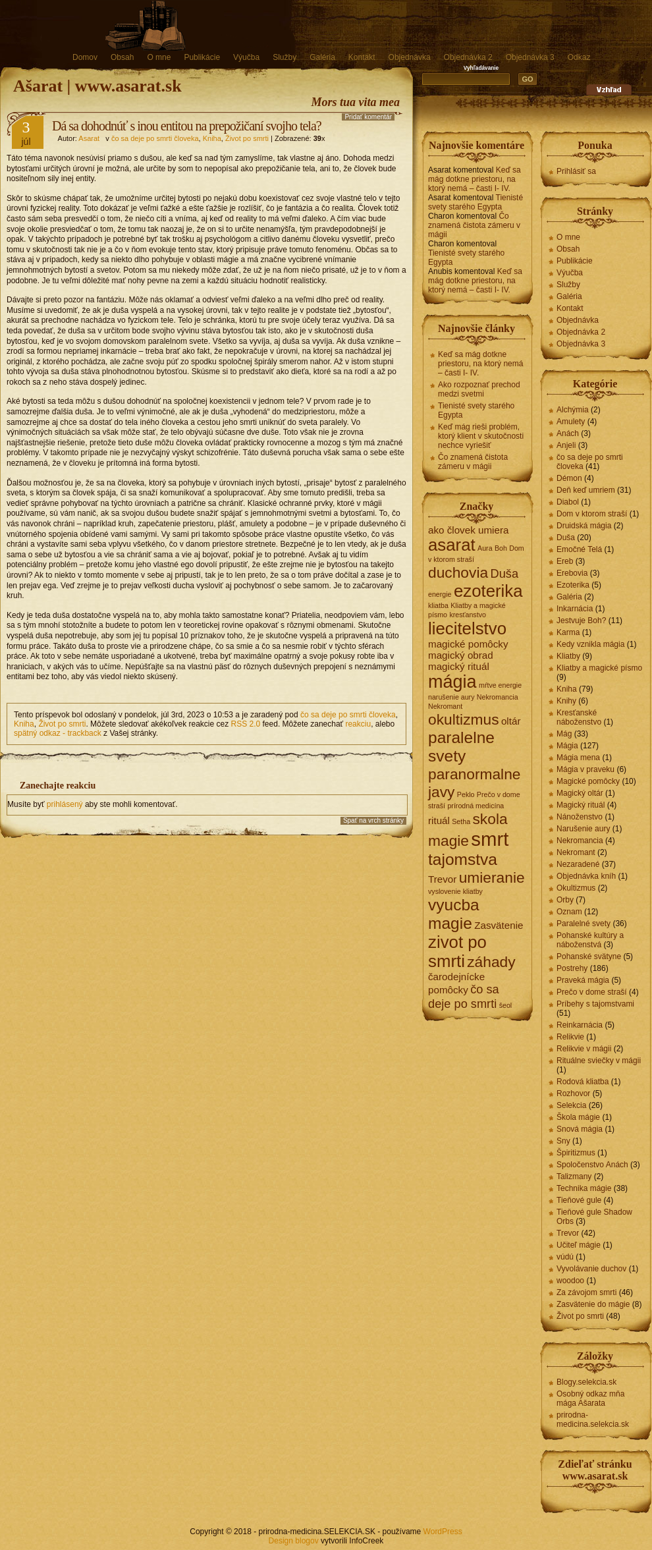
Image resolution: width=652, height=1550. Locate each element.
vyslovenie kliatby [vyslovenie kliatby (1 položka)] (455, 891)
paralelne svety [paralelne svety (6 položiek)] (461, 747)
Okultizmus (576, 888)
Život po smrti (247, 138)
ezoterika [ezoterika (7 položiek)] (488, 591)
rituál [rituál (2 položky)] (439, 820)
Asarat (88, 138)
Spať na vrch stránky (373, 820)
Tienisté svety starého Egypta (475, 202)
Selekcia (571, 1105)
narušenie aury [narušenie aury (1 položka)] (451, 697)
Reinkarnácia (580, 1025)
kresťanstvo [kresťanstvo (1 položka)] (467, 615)
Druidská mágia (584, 525)
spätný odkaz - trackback (57, 733)
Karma (568, 632)
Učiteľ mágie (579, 1245)
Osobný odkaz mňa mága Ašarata (590, 1398)
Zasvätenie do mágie (593, 1304)
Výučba (246, 57)
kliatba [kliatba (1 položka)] (438, 605)
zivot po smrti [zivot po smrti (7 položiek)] (457, 951)
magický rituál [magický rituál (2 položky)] (458, 666)
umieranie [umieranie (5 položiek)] (492, 877)
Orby (565, 899)
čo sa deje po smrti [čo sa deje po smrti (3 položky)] (463, 996)
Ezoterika (573, 585)
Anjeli (566, 445)
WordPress (442, 1531)
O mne (159, 57)
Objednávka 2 (468, 57)
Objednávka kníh (586, 876)
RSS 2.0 (246, 724)
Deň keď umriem (586, 490)
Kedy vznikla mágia (590, 644)
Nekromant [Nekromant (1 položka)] (445, 706)
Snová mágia (580, 1129)
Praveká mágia (583, 980)
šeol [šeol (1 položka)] (505, 1005)
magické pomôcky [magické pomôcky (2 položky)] (468, 644)
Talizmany (574, 1176)
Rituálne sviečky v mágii (599, 1060)
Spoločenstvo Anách (592, 1164)
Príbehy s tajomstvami (595, 1004)
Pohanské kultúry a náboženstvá (590, 940)
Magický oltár (580, 793)
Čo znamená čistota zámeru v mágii (474, 225)
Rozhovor (573, 1093)
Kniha (212, 138)
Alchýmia (573, 409)
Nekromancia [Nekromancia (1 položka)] (497, 697)
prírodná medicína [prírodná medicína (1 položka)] (475, 806)
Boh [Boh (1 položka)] (501, 548)
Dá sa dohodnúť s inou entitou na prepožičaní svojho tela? (186, 126)
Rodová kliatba (583, 1081)
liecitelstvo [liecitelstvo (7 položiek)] (467, 628)
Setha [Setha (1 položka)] (461, 821)
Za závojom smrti (586, 1292)
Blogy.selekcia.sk (586, 1382)
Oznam (569, 911)
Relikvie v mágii (584, 1048)
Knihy (566, 701)
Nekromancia (580, 840)
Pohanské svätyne (589, 956)
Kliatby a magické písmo (599, 668)
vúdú (565, 1256)
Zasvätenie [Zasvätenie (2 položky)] (498, 925)
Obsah (122, 57)
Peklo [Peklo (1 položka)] (466, 794)
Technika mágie (584, 1188)
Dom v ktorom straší (592, 513)
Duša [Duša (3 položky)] (504, 573)
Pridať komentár (368, 117)
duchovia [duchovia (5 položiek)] (458, 572)
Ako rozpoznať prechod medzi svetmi (479, 389)
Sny (563, 1141)
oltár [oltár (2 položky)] (511, 721)
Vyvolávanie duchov (591, 1268)
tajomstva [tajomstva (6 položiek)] (462, 859)
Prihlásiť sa (576, 171)
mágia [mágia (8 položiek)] (452, 682)
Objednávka (410, 57)
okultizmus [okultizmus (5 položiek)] (463, 719)
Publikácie (202, 57)
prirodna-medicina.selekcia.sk (593, 1419)
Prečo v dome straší (592, 992)
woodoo (570, 1280)
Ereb (565, 561)
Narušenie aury (583, 828)
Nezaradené (578, 864)
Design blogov (294, 1540)
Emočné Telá (579, 549)
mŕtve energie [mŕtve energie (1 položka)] (500, 685)
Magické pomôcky (588, 781)
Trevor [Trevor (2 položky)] (442, 879)
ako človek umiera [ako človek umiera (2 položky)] (468, 530)
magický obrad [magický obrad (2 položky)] (460, 655)
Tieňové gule (579, 1200)
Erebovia (572, 573)
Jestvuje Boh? (581, 620)
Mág (564, 733)
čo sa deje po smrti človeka (155, 138)
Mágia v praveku (585, 769)
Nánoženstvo (580, 816)
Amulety (571, 421)
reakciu (358, 724)
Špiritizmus (576, 1152)
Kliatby (568, 656)
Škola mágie (578, 1117)
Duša (566, 537)
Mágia (567, 745)
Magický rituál (581, 805)
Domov (84, 57)
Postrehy (572, 968)
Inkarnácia (575, 608)
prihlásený (65, 804)
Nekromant (576, 852)
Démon (569, 478)
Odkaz (579, 57)
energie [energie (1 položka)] (440, 594)
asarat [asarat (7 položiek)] (451, 545)
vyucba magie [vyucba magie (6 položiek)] (453, 914)
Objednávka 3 (530, 57)
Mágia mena (578, 757)
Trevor (568, 1233)
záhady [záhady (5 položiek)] (491, 961)
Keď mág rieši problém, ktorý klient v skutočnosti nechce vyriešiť (481, 436)
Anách (568, 433)
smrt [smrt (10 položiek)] (489, 839)
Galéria (322, 57)
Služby (284, 57)
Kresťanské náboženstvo (579, 717)
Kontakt (361, 57)
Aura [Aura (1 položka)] (485, 548)
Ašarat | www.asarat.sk (97, 86)
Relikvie (570, 1036)
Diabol (568, 502)
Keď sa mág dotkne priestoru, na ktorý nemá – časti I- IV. (474, 179)
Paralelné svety (584, 923)
